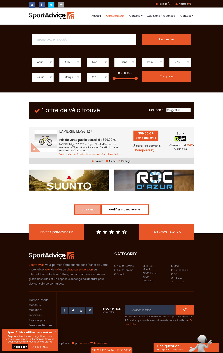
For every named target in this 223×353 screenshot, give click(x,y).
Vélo (62, 154)
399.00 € (146, 135)
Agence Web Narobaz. (94, 343)
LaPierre (71, 154)
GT (174, 274)
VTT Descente (148, 279)
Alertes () (183, 4)
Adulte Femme (123, 270)
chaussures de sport (80, 269)
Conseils (135, 16)
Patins (117, 154)
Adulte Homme (124, 266)
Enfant (119, 274)
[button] (43, 62)
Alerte (111, 161)
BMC (175, 266)
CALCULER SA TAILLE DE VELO (111, 350)
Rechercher (166, 39)
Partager (124, 161)
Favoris (97, 161)
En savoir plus (40, 346)
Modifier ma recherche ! (125, 209)
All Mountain (105, 154)
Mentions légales (40, 325)
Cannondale (179, 270)
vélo (47, 269)
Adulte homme (86, 154)
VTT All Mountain (148, 267)
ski (57, 269)
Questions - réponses (161, 16)
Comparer (166, 76)
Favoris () (164, 4)
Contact (186, 16)
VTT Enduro (150, 273)
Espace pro (37, 320)
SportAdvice (36, 265)
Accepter (20, 347)
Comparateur (115, 16)
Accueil (96, 16)
